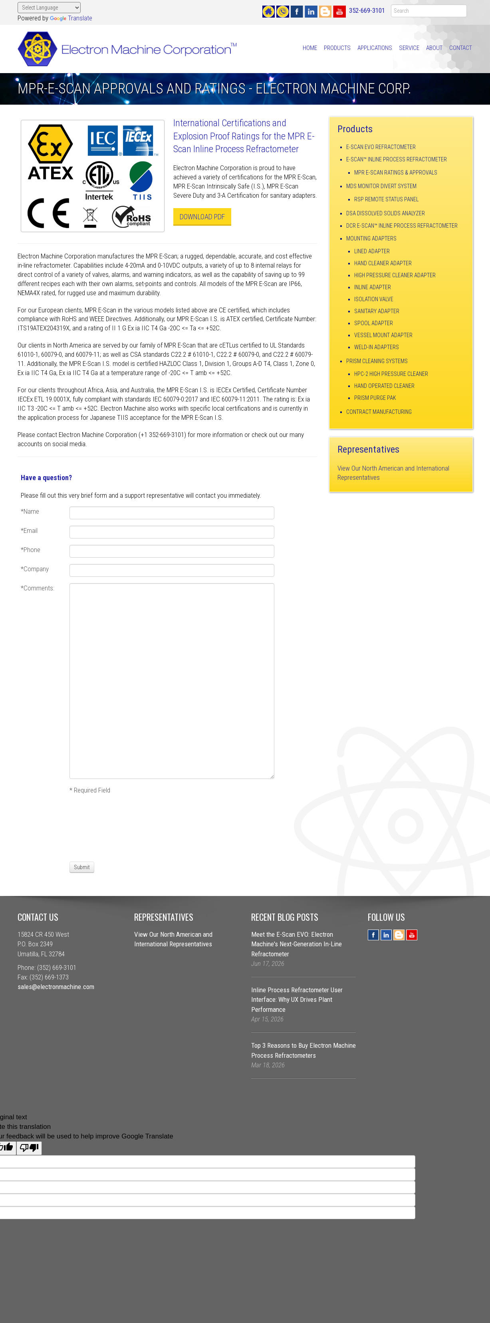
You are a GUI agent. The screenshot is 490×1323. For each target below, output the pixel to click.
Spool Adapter (373, 323)
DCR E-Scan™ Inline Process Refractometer (402, 225)
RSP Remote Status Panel (386, 199)
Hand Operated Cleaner (384, 386)
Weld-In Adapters (376, 347)
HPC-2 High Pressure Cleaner (391, 374)
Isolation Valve (373, 299)
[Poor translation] (29, 1148)
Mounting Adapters (371, 238)
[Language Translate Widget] (49, 7)
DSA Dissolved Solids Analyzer (385, 213)
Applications (374, 48)
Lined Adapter (372, 251)
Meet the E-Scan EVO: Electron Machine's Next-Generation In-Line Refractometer (296, 944)
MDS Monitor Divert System (381, 186)
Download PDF (202, 217)
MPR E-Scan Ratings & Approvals (395, 172)
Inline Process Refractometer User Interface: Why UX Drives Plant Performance (297, 999)
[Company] (171, 570)
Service (409, 48)
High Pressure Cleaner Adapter (395, 275)
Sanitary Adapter (376, 311)
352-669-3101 (367, 10)
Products (337, 48)
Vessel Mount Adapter (383, 335)
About (434, 48)
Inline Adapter (372, 287)
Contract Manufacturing (379, 412)
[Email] (171, 532)
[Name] (171, 513)
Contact (460, 48)
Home (310, 48)
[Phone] (171, 551)
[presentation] (99, 827)
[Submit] (81, 867)
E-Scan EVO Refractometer (381, 147)
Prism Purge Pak (375, 398)
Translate (71, 18)
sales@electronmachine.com (56, 987)
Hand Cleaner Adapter (383, 263)
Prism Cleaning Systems (377, 361)
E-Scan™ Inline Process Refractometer (396, 159)
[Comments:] (171, 681)
